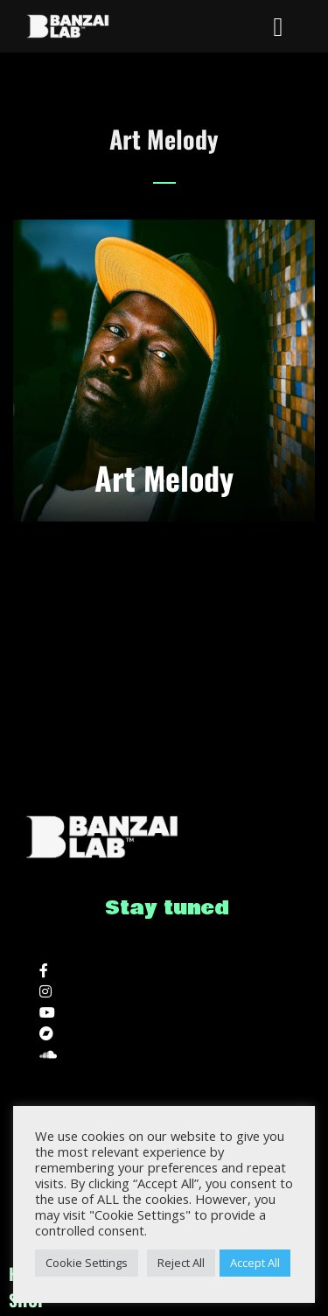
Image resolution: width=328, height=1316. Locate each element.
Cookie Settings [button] (86, 1262)
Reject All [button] (181, 1262)
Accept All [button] (255, 1262)
